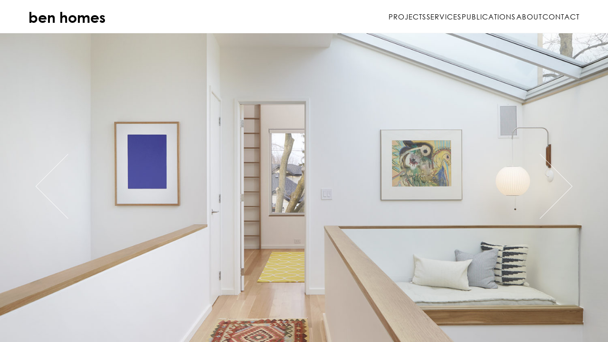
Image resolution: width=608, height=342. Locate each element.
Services (388, 16)
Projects (333, 16)
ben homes (66, 16)
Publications (452, 16)
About (510, 16)
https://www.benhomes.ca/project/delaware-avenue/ (304, 187)
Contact (561, 16)
